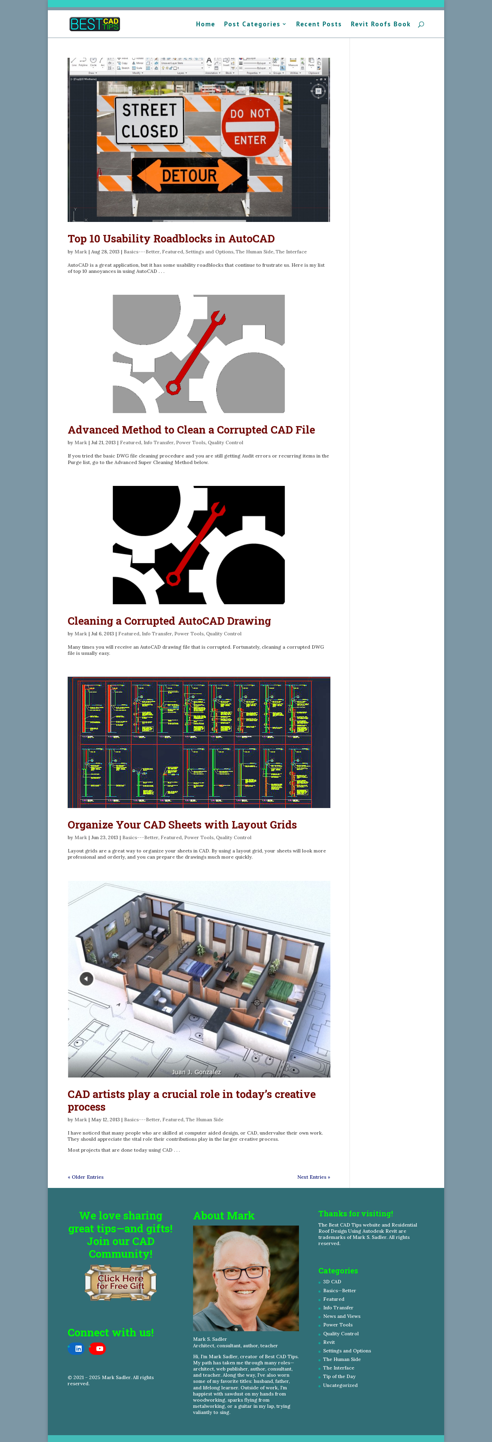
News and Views (341, 1316)
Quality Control (225, 442)
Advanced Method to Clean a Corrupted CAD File (191, 429)
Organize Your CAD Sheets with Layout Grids (182, 824)
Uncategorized (340, 1385)
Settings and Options (209, 252)
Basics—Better (339, 1290)
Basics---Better (142, 252)
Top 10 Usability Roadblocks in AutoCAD (171, 238)
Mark (80, 252)
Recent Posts (319, 25)
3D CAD (332, 1282)
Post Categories (252, 25)
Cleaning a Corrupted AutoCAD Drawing (169, 620)
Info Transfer (159, 442)
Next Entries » (313, 1177)
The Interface (291, 252)
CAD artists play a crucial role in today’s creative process (192, 1100)
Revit (329, 1342)
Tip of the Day (339, 1376)
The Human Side (254, 252)
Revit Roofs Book (381, 25)
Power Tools (190, 442)
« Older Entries (86, 1177)
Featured (172, 252)
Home (205, 25)
